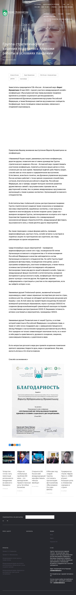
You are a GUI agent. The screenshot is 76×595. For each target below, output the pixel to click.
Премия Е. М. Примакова (9, 551)
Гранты (53, 7)
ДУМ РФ (12, 78)
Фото (51, 534)
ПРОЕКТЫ (5, 547)
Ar (68, 4)
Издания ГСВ (53, 541)
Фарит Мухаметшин (29, 75)
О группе (37, 4)
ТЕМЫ (53, 14)
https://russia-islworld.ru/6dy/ (9, 59)
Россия (60, 14)
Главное (46, 14)
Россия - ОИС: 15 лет (41, 7)
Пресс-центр (7, 531)
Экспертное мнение (65, 7)
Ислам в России (48, 16)
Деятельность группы (50, 4)
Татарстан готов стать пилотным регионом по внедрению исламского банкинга (8, 478)
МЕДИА (52, 531)
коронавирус (23, 78)
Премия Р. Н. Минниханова (10, 554)
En (64, 4)
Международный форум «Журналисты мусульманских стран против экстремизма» (13, 572)
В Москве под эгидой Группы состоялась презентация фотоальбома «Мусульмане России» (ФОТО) (52, 481)
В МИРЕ (67, 14)
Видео (52, 538)
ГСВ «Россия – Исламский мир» (48, 75)
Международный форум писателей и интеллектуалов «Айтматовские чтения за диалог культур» (14, 565)
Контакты (29, 531)
